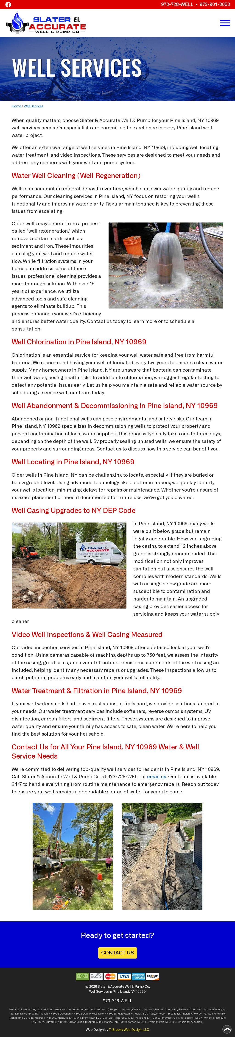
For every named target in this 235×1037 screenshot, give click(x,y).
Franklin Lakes (18, 1013)
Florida (44, 1013)
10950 (52, 1018)
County (145, 1009)
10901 (63, 1022)
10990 (123, 1022)
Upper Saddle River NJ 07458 (85, 1022)
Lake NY (103, 1013)
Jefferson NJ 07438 (166, 1013)
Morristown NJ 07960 (95, 1018)
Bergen (114, 1009)
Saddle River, (192, 1018)
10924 (79, 1013)
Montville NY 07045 (69, 1018)
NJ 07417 (33, 1013)
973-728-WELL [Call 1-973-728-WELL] (177, 4)
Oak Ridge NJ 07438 (120, 1018)
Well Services (33, 106)
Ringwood (166, 1018)
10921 (56, 1013)
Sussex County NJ (215, 1009)
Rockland (183, 1009)
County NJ (125, 1009)
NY (152, 1009)
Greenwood (91, 1013)
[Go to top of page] (227, 1029)
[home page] (46, 22)
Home (16, 106)
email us (156, 777)
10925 (113, 1013)
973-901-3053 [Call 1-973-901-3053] (215, 4)
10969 (155, 1018)
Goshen (66, 1013)
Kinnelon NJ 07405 (190, 1013)
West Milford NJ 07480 (162, 1022)
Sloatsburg (219, 1018)
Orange (136, 1009)
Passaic (159, 1009)
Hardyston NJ (126, 1013)
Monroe (39, 1018)
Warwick (109, 1022)
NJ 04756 (178, 1018)
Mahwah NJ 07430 (214, 1013)
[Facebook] (8, 5)
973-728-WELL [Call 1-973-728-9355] (123, 777)
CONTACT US (117, 952)
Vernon (132, 1022)
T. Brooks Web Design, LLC (129, 1029)
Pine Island (139, 1018)
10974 (40, 1022)
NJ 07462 (142, 1022)
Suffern (50, 1022)
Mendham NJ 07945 (21, 1018)
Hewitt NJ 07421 (144, 1013)
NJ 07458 (206, 1018)
